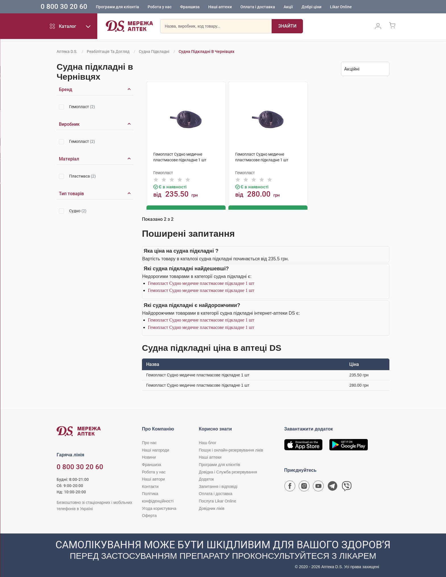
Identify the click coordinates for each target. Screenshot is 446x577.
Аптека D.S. (67, 51)
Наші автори (153, 479)
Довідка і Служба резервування (228, 471)
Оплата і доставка (270, 7)
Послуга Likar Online (217, 500)
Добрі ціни (324, 7)
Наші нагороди (155, 449)
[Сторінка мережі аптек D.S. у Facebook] (290, 487)
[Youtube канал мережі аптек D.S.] (318, 487)
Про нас (149, 442)
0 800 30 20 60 (76, 7)
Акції (300, 7)
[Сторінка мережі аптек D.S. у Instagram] (304, 487)
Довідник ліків (211, 508)
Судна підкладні (154, 51)
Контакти (150, 486)
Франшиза (202, 7)
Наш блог (207, 442)
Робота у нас (172, 7)
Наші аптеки (232, 7)
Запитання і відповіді (218, 486)
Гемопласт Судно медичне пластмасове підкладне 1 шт (201, 282)
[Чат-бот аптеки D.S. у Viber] (346, 487)
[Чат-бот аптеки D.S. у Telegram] (332, 487)
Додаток (206, 479)
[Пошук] (287, 27)
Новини (149, 457)
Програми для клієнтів (130, 7)
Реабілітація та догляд (108, 51)
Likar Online (353, 7)
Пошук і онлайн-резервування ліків (231, 449)
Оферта (149, 515)
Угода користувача (159, 508)
